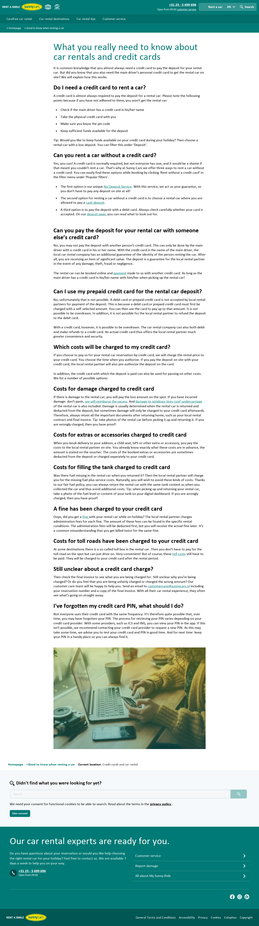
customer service (186, 9)
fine (85, 517)
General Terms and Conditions (156, 917)
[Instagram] (239, 896)
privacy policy (161, 804)
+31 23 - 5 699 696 (32, 871)
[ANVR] (48, 7)
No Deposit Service (118, 187)
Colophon (230, 917)
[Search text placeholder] (120, 794)
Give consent (20, 813)
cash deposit (95, 203)
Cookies (216, 917)
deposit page (96, 214)
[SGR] (57, 7)
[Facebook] (232, 896)
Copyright (246, 917)
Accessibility (187, 917)
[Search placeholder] (239, 794)
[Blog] (246, 896)
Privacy (203, 917)
